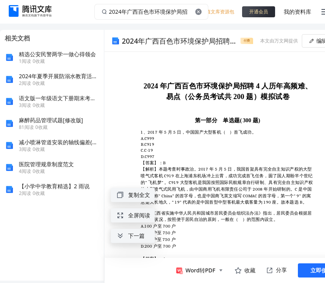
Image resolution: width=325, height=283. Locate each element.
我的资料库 (297, 11)
